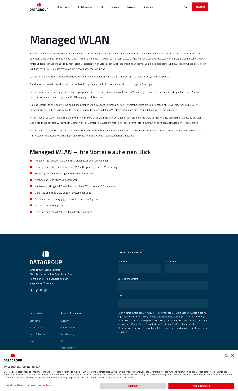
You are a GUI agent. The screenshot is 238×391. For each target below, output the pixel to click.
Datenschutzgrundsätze (165, 316)
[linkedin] (45, 290)
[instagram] (41, 290)
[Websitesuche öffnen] (186, 6)
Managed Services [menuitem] (69, 327)
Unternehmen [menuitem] (37, 313)
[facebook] (31, 290)
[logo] (46, 257)
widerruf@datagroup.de (195, 328)
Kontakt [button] (200, 7)
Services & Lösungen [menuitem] (71, 313)
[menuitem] (72, 7)
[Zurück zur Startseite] (39, 7)
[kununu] (36, 290)
